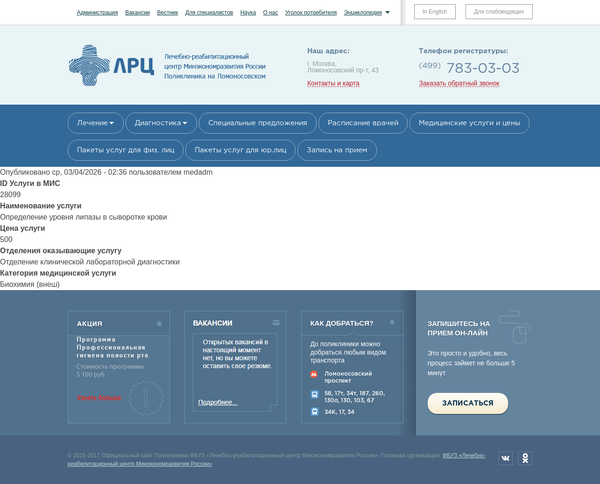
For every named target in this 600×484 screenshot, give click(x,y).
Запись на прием (337, 150)
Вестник (167, 12)
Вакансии (137, 12)
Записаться (468, 403)
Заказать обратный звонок (459, 83)
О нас (270, 12)
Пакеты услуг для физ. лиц (125, 150)
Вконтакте (505, 458)
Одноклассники (525, 458)
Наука (248, 12)
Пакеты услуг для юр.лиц (240, 150)
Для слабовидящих (499, 11)
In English (435, 11)
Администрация (97, 12)
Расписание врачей (363, 123)
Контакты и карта (333, 83)
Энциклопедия (363, 12)
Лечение (92, 123)
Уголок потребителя (311, 12)
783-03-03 (483, 69)
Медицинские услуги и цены (469, 123)
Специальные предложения (257, 123)
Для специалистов (209, 12)
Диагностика (158, 123)
